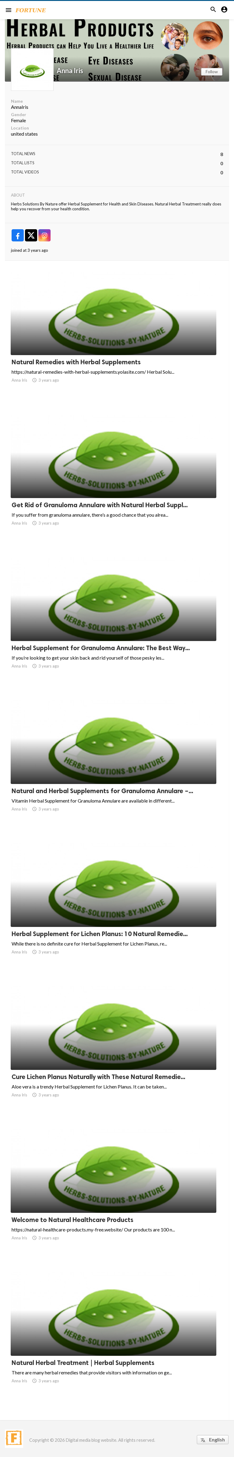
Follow (212, 71)
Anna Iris (70, 70)
